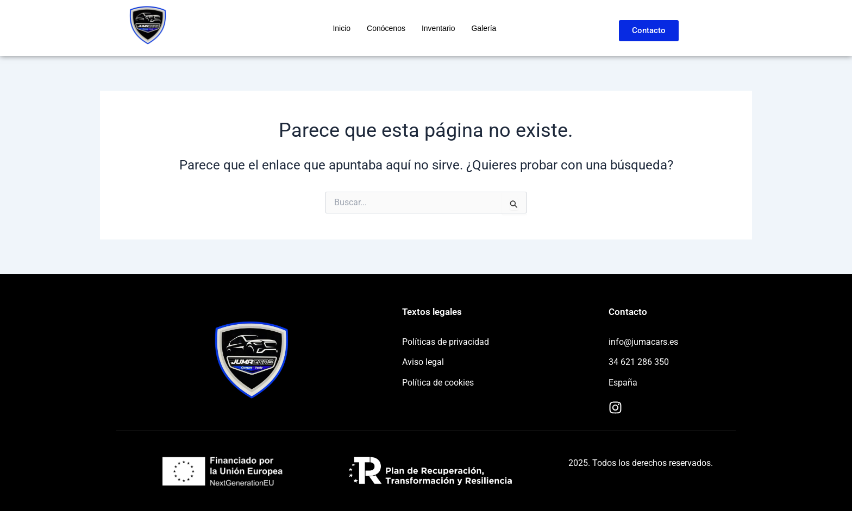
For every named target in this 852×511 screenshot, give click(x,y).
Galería (483, 28)
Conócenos (386, 28)
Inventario (438, 28)
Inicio (341, 28)
